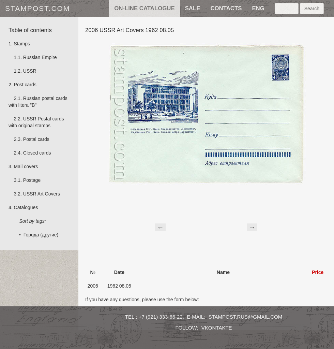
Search (311, 8)
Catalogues (26, 207)
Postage (32, 180)
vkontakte (216, 328)
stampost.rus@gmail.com (246, 317)
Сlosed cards (37, 153)
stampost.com (37, 8)
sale (192, 8)
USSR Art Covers (41, 194)
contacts (226, 8)
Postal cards (36, 139)
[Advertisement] (206, 226)
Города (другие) (41, 234)
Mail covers (26, 166)
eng (258, 8)
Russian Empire (40, 57)
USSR (29, 71)
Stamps (22, 43)
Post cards (25, 84)
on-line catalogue (144, 8)
